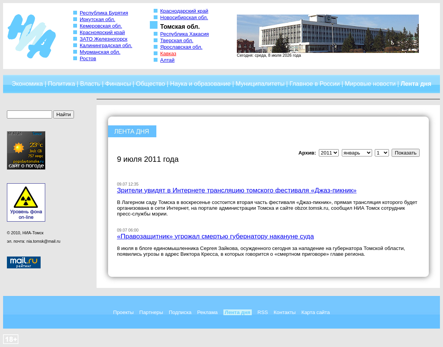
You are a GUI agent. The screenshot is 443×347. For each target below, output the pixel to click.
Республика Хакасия (184, 34)
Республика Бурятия (104, 13)
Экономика (27, 84)
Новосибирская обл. (184, 17)
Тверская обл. (176, 40)
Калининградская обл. (106, 45)
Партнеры (151, 312)
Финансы (118, 84)
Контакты (285, 312)
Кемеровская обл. (101, 26)
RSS (263, 312)
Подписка (180, 312)
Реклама (207, 312)
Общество (150, 84)
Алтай (167, 60)
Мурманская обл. (100, 52)
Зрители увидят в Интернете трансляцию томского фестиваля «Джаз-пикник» (236, 190)
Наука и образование (200, 84)
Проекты (123, 312)
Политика (61, 84)
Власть (90, 84)
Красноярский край (102, 32)
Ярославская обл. (181, 47)
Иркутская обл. (97, 19)
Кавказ (168, 53)
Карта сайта (315, 312)
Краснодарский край (184, 11)
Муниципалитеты (260, 84)
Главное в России (314, 84)
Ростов (88, 58)
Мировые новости (370, 84)
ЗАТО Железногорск (103, 39)
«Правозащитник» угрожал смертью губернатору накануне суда (215, 236)
